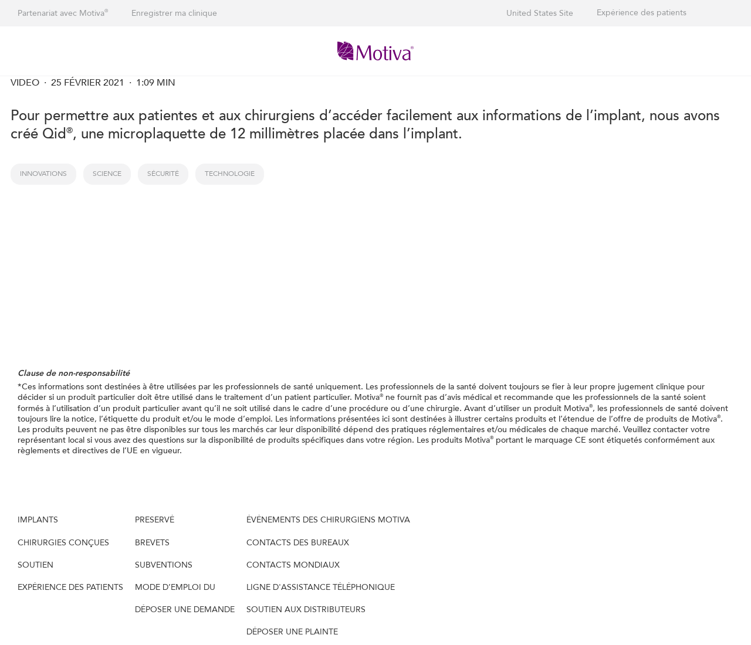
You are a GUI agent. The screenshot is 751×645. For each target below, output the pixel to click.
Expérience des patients (641, 13)
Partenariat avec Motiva (63, 13)
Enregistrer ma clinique (174, 13)
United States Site (539, 13)
